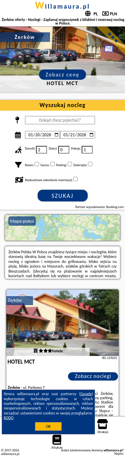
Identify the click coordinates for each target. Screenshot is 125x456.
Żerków (15, 300)
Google (86, 394)
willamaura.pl (62, 6)
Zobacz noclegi (93, 376)
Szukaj (63, 195)
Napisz (118, 453)
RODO (9, 417)
